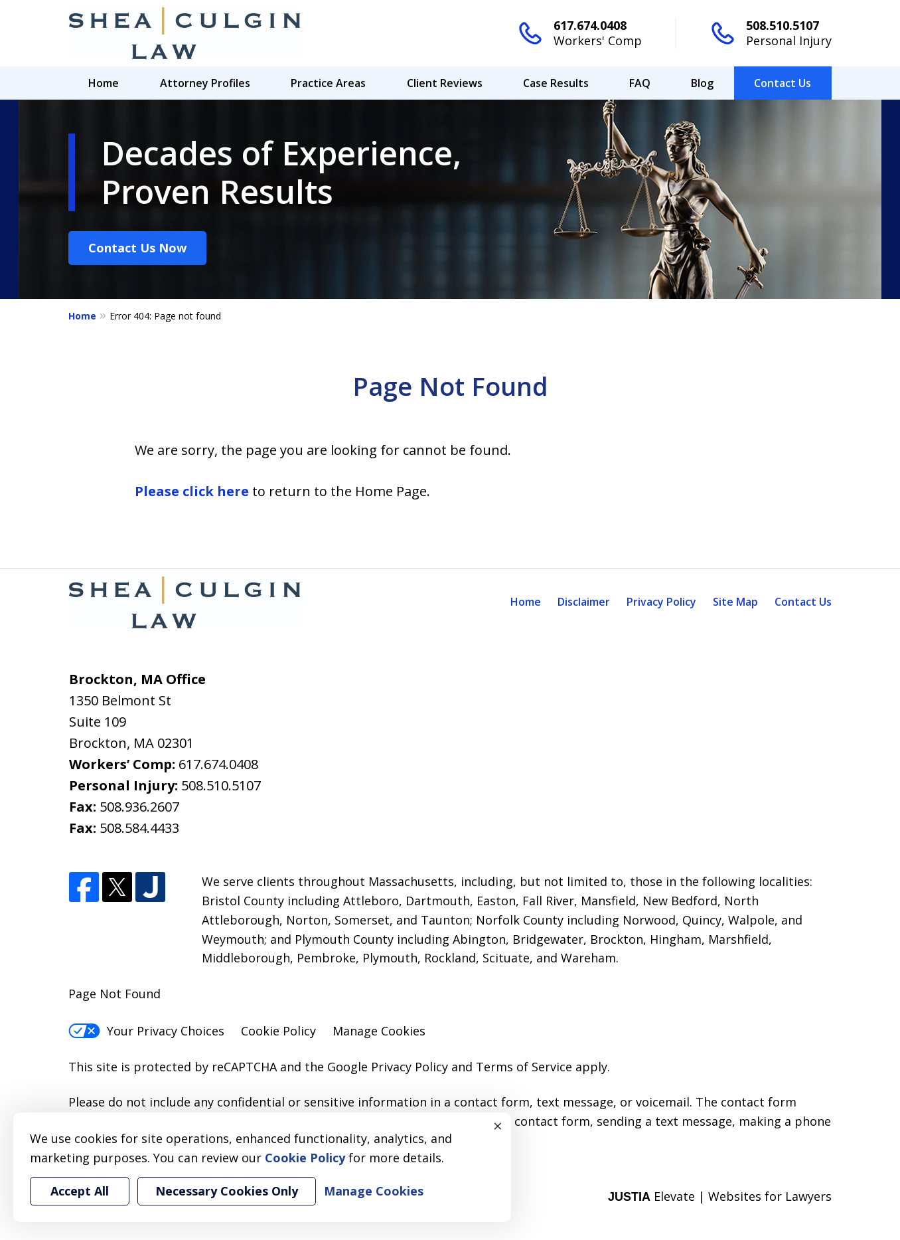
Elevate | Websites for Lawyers (720, 1196)
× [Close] (497, 1126)
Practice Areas (328, 83)
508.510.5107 (782, 25)
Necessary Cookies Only (226, 1191)
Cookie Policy (278, 1031)
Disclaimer (584, 601)
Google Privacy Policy (387, 1067)
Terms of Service (524, 1067)
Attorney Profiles (205, 83)
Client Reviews (445, 83)
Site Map (735, 601)
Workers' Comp (598, 40)
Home (103, 83)
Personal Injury (789, 40)
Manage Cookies (379, 1031)
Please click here (192, 491)
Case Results (556, 83)
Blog (702, 83)
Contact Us (782, 83)
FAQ (639, 83)
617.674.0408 (590, 25)
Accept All (79, 1191)
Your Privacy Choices (146, 1031)
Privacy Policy (661, 601)
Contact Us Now (137, 248)
